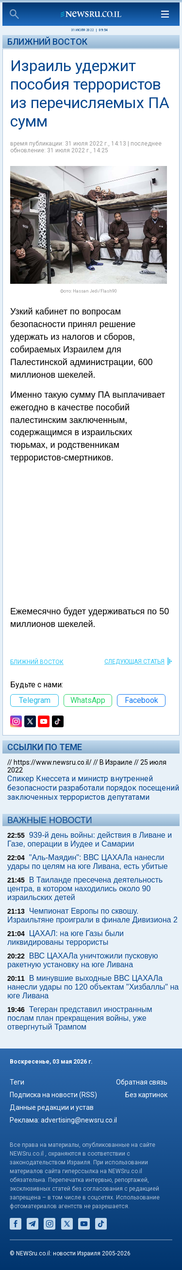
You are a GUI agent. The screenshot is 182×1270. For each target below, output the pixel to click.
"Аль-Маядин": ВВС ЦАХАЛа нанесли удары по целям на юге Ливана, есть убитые (87, 861)
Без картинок (146, 1095)
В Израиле (115, 762)
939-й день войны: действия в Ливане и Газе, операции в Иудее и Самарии (89, 839)
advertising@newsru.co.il (79, 1120)
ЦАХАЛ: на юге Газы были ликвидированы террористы (65, 937)
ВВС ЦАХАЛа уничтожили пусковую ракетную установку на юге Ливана (82, 960)
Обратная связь (141, 1082)
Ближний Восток (47, 42)
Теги (17, 1082)
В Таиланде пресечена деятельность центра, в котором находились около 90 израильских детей (85, 889)
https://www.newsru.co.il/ (53, 762)
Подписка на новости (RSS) (53, 1095)
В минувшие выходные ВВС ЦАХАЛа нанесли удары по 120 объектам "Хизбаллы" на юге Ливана (93, 987)
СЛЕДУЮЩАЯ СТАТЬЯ (134, 661)
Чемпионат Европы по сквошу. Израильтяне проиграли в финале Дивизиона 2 (92, 915)
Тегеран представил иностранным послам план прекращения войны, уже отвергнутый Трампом (79, 1018)
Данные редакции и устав (52, 1107)
